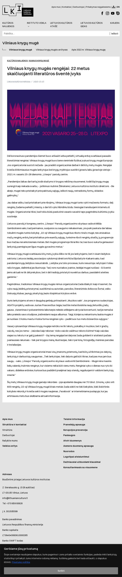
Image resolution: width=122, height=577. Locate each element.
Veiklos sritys (9, 445)
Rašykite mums (10, 440)
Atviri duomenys (72, 440)
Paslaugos (69, 435)
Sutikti (61, 570)
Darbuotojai (8, 435)
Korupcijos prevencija (75, 430)
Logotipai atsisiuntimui (76, 456)
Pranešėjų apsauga (74, 424)
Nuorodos (68, 451)
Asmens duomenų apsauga (78, 445)
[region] (61, 560)
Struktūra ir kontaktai (14, 424)
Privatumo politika (21, 562)
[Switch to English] (118, 7)
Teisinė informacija (74, 419)
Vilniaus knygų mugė (20, 49)
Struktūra (7, 430)
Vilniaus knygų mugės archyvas (52, 49)
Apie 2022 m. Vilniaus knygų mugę (88, 49)
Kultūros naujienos (17, 60)
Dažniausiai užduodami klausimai (82, 462)
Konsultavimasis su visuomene (80, 467)
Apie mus (7, 419)
